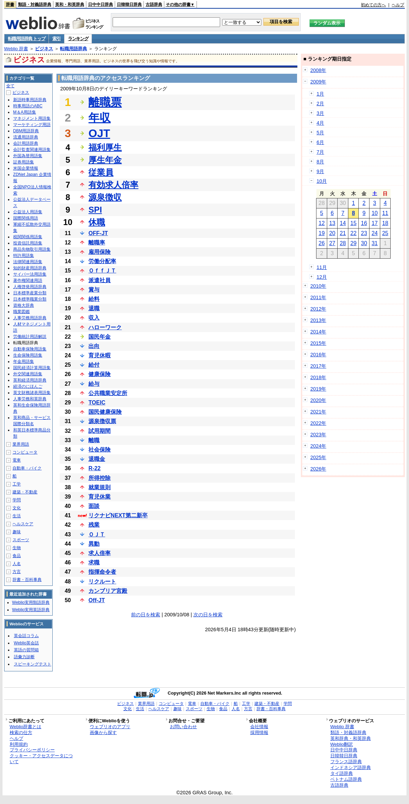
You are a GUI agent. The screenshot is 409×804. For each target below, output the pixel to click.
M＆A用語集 (24, 112)
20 (332, 233)
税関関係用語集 (27, 236)
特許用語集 (23, 255)
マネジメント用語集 (32, 118)
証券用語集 (23, 162)
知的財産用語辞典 (29, 268)
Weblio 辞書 (16, 48)
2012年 (318, 309)
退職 (93, 308)
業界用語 (20, 444)
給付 (93, 365)
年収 (99, 117)
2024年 (318, 446)
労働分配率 (102, 261)
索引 (56, 38)
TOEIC (96, 402)
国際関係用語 (25, 218)
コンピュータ (24, 452)
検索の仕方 (21, 732)
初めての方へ (373, 4)
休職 (96, 222)
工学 (16, 484)
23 (364, 233)
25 (385, 233)
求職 (93, 562)
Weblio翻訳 (341, 744)
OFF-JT (98, 233)
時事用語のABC (28, 106)
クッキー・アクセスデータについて (41, 758)
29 (353, 243)
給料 (93, 299)
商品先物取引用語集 (32, 249)
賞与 (93, 290)
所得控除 (99, 478)
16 (364, 223)
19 (322, 233)
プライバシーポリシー (32, 749)
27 (332, 243)
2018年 (318, 377)
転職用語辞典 (73, 48)
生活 (16, 515)
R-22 (94, 468)
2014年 (318, 331)
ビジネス (44, 48)
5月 (320, 132)
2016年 (318, 354)
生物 (16, 547)
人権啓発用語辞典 (29, 286)
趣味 (16, 531)
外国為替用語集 (27, 155)
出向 (93, 346)
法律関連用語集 (27, 261)
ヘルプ (398, 4)
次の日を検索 (208, 614)
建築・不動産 (24, 492)
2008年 (318, 70)
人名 (16, 563)
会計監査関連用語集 (32, 149)
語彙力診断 (24, 656)
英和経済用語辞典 (29, 380)
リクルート (102, 581)
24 (375, 233)
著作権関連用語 (27, 280)
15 (353, 223)
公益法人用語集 (27, 211)
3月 (320, 113)
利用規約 (19, 744)
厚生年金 (105, 159)
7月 (320, 152)
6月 (320, 142)
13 (332, 223)
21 (343, 233)
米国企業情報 (25, 168)
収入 (93, 318)
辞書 (10, 4)
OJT (99, 133)
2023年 (318, 434)
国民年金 (99, 337)
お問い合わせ (183, 726)
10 (375, 213)
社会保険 (99, 450)
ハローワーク (105, 327)
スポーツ (20, 539)
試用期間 (99, 431)
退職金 (96, 459)
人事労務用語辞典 (29, 317)
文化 (16, 508)
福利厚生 (105, 147)
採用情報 (259, 732)
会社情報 (259, 726)
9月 (320, 171)
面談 (93, 506)
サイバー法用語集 (29, 274)
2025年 (318, 457)
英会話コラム (26, 635)
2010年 (318, 286)
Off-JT (96, 600)
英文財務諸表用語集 (32, 392)
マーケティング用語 (32, 124)
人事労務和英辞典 (29, 398)
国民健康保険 (105, 412)
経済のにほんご (27, 386)
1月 (320, 94)
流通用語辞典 (25, 137)
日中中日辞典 (100, 4)
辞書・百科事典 (27, 579)
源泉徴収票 (102, 421)
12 (322, 223)
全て (10, 86)
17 (375, 223)
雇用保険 (99, 252)
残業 (93, 525)
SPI (95, 209)
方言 (16, 571)
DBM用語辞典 (26, 130)
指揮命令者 (102, 572)
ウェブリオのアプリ (110, 726)
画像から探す (103, 732)
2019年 (318, 389)
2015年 (318, 343)
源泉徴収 (105, 197)
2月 (320, 103)
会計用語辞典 (25, 143)
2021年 (318, 411)
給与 (93, 384)
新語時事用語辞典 (29, 99)
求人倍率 (99, 553)
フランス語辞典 (346, 761)
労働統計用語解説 (29, 336)
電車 (16, 460)
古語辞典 (154, 4)
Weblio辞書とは (25, 726)
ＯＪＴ (96, 534)
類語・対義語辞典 (34, 4)
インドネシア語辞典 (350, 767)
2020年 (318, 400)
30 (364, 243)
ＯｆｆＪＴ (102, 271)
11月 (321, 267)
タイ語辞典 (341, 773)
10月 (321, 181)
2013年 (318, 320)
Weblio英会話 (26, 643)
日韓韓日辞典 (129, 4)
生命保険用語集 (27, 355)
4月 (320, 123)
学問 (16, 500)
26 (322, 243)
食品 (16, 555)
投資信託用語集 (27, 243)
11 (385, 213)
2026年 (318, 469)
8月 (320, 161)
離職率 (96, 242)
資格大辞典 (23, 305)
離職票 (105, 102)
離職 (93, 440)
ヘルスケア (22, 523)
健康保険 (99, 374)
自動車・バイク (27, 468)
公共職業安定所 (107, 393)
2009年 (318, 81)
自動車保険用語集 (29, 349)
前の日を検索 (145, 614)
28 (343, 243)
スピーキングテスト (32, 664)
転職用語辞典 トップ (26, 38)
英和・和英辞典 (69, 4)
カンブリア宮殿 (107, 591)
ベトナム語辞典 (346, 779)
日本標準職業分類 (29, 299)
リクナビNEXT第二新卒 (118, 515)
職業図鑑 (21, 311)
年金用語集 (23, 361)
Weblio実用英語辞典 (31, 609)
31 (375, 243)
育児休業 (99, 497)
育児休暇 (99, 355)
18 (385, 223)
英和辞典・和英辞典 (350, 738)
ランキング (78, 38)
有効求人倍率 (113, 184)
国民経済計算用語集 (32, 367)
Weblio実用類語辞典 (31, 602)
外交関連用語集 (27, 374)
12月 (321, 277)
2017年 (318, 366)
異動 (93, 544)
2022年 (318, 423)
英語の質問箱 (26, 649)
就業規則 (99, 487)
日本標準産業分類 (29, 293)
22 (353, 233)
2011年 (318, 297)
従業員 (100, 172)
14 (343, 223)
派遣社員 (99, 280)
